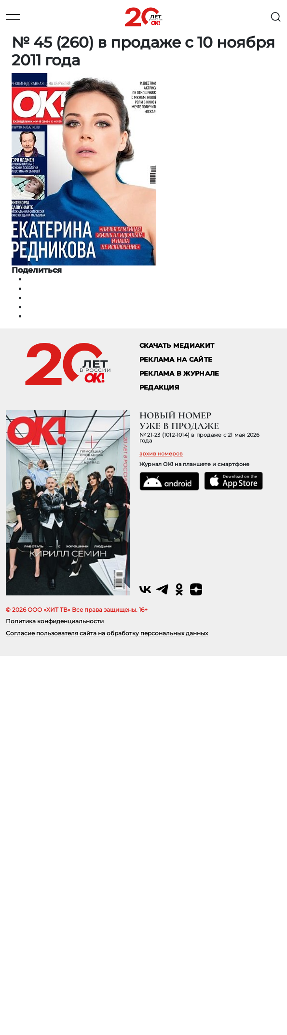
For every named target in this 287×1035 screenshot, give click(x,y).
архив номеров (161, 453)
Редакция (159, 387)
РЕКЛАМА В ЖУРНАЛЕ (179, 373)
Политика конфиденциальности (55, 621)
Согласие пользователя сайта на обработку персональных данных (107, 633)
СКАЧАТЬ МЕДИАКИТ (176, 345)
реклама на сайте (175, 359)
